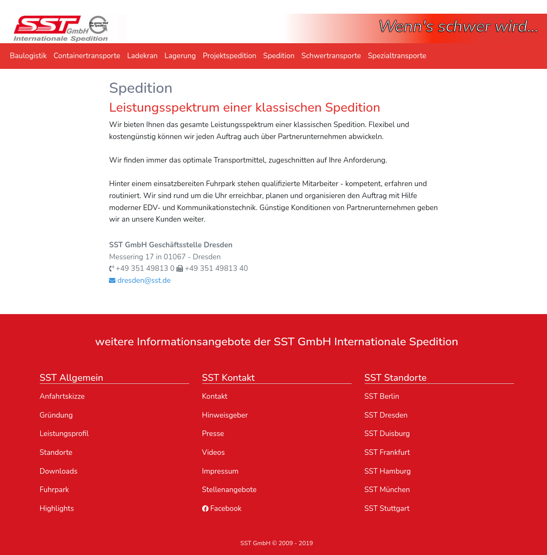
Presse (213, 434)
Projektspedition (229, 56)
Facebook (222, 508)
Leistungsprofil (64, 434)
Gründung (56, 415)
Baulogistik (28, 56)
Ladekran (142, 56)
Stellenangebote (229, 490)
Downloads (59, 471)
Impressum (220, 471)
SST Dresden (386, 415)
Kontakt (215, 396)
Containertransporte (86, 56)
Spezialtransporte (397, 56)
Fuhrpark (54, 490)
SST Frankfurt (387, 452)
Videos (213, 452)
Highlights (57, 508)
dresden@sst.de (140, 280)
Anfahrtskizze (62, 396)
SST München (387, 490)
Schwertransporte (331, 56)
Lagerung (180, 56)
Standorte (56, 452)
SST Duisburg (387, 434)
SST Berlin (382, 396)
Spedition (279, 56)
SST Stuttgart (387, 508)
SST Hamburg (388, 471)
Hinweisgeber (225, 415)
